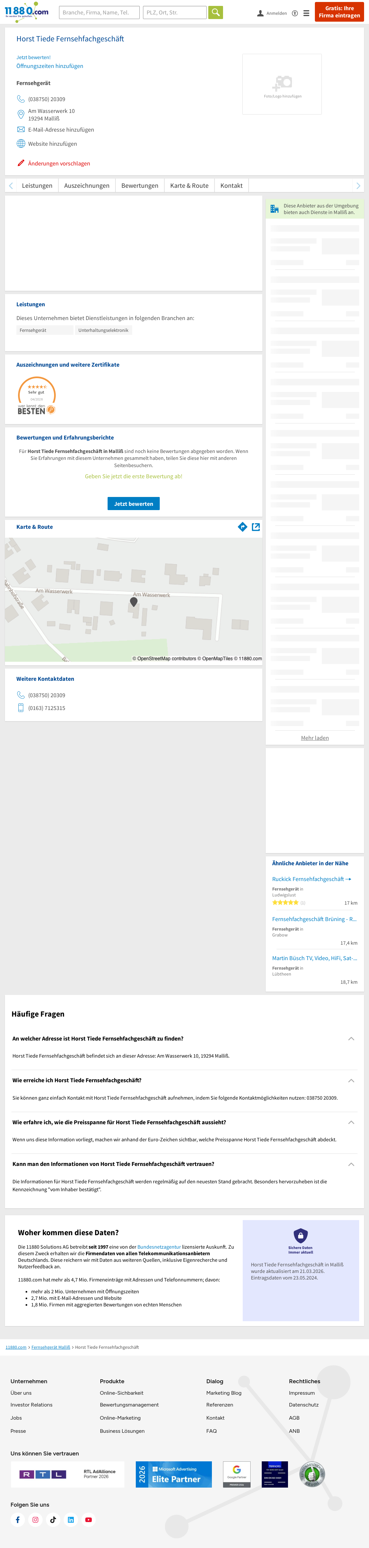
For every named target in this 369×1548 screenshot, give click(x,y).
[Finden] (215, 12)
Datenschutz (304, 1405)
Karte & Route (189, 185)
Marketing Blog (223, 1393)
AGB (294, 1418)
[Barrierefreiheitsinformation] (297, 13)
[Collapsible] (351, 1038)
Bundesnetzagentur (159, 1246)
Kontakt (231, 185)
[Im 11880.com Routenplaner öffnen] (243, 525)
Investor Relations (31, 1405)
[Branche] (99, 12)
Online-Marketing (120, 1418)
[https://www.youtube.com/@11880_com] (88, 1520)
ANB (294, 1431)
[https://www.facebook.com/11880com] (17, 1520)
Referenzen (219, 1405)
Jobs (16, 1418)
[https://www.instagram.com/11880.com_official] (35, 1520)
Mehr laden (315, 738)
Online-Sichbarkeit (122, 1393)
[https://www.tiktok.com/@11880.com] (53, 1520)
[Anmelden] (274, 13)
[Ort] (175, 12)
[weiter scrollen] (358, 185)
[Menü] (309, 13)
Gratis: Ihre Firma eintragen (339, 11)
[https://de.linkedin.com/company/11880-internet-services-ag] (71, 1520)
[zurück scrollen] (10, 185)
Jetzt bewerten (133, 503)
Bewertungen (139, 185)
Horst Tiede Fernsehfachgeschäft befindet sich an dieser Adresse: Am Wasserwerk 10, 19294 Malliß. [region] (121, 1055)
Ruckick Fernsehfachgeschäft (308, 879)
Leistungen (37, 185)
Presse (18, 1431)
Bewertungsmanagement (129, 1405)
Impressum (302, 1393)
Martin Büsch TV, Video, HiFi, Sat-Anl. (315, 958)
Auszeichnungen (87, 185)
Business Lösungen (122, 1431)
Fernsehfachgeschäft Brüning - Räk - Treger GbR (315, 919)
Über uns (20, 1393)
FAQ (211, 1431)
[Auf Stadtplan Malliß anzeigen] (256, 526)
